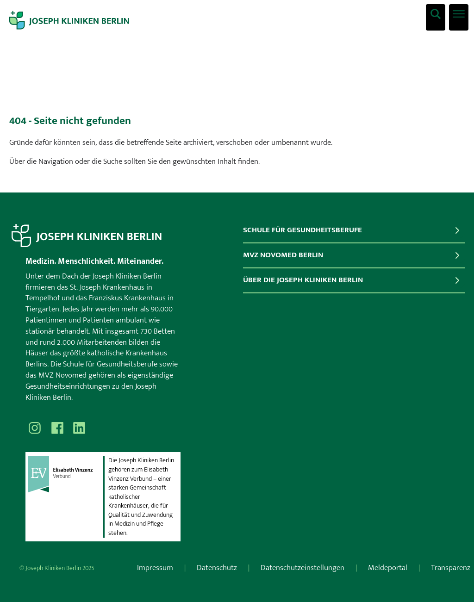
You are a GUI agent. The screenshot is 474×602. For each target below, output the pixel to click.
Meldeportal (387, 567)
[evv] (65, 496)
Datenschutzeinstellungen (302, 567)
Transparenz (450, 567)
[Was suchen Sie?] (435, 17)
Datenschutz (217, 567)
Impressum (155, 567)
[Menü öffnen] (458, 17)
